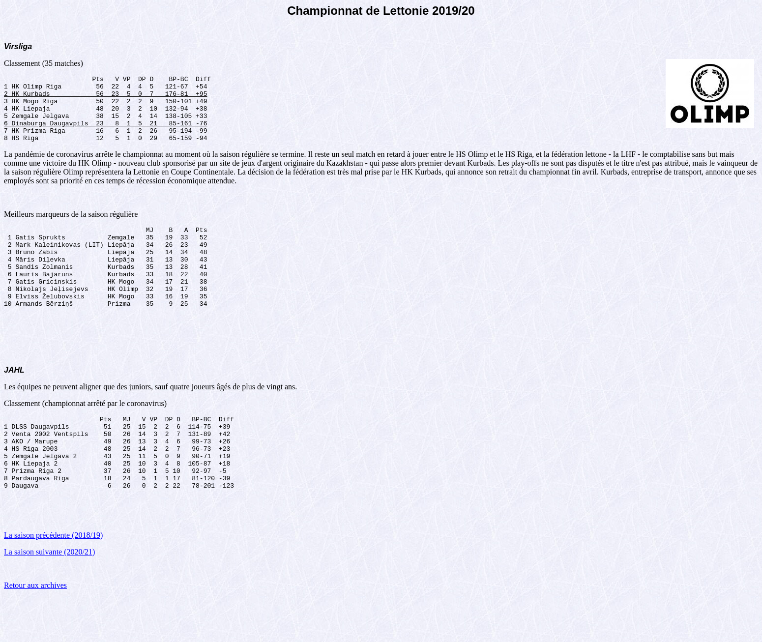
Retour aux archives (35, 629)
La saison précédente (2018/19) (53, 579)
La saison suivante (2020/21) (49, 596)
